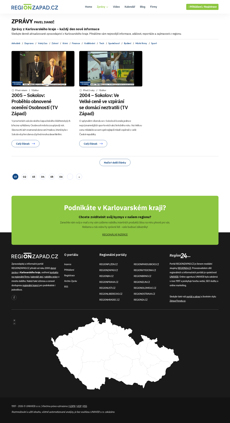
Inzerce (67, 264)
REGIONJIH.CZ (106, 276)
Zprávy (102, 6)
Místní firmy (141, 43)
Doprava (29, 43)
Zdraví (55, 43)
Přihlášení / (195, 7)
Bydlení (127, 43)
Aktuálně (16, 43)
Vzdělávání (89, 43)
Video (116, 6)
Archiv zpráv (70, 281)
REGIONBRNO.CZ (142, 276)
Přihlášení (69, 269)
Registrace (210, 7)
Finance (76, 43)
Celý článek (25, 143)
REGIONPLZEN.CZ (108, 264)
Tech (101, 43)
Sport (154, 43)
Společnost (113, 43)
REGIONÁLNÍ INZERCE (115, 234)
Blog (142, 6)
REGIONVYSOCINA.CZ (145, 270)
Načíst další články (115, 162)
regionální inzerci (31, 285)
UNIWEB (174, 276)
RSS (66, 286)
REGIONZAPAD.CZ (108, 270)
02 (24, 176)
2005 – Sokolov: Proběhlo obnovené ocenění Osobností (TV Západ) (35, 104)
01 (15, 176)
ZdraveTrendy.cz (177, 300)
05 (51, 176)
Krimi (65, 43)
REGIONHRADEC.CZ (109, 299)
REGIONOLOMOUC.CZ (145, 288)
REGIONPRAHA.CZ (108, 282)
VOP (79, 406)
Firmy (153, 6)
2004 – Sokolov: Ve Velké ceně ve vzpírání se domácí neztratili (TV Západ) (103, 104)
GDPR (72, 406)
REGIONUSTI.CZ (107, 288)
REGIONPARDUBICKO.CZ (146, 264)
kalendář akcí (37, 276)
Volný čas (42, 43)
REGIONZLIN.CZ (142, 282)
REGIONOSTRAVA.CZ (144, 293)
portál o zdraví (193, 296)
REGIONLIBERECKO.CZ (110, 293)
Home (88, 6)
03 (33, 176)
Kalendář (130, 6)
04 (42, 176)
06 (60, 176)
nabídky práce (51, 276)
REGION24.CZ (141, 299)
